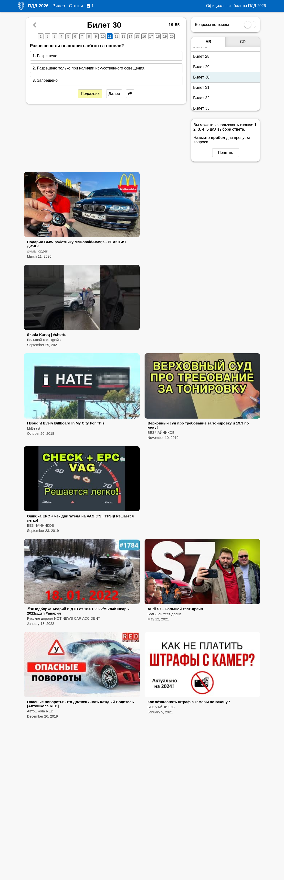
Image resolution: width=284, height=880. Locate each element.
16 (144, 36)
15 (137, 36)
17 (151, 36)
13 (124, 36)
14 (130, 36)
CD (243, 42)
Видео (59, 5)
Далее (114, 93)
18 (158, 36)
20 (172, 36)
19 (165, 36)
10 (103, 36)
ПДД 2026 (38, 5)
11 (110, 36)
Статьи (76, 5)
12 (116, 36)
